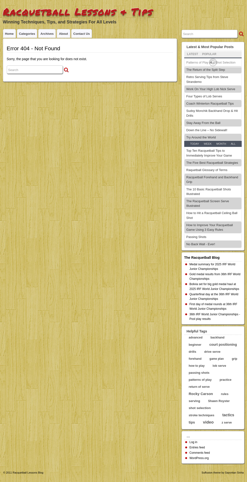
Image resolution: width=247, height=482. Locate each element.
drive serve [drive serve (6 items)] (212, 351)
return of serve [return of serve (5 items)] (199, 386)
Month (221, 143)
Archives (47, 34)
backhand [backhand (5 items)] (218, 337)
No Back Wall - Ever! (200, 244)
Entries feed (197, 447)
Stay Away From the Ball (203, 123)
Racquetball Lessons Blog (28, 472)
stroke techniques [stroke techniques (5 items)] (201, 415)
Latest (192, 54)
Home (9, 34)
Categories (27, 34)
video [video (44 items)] (208, 422)
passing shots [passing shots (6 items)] (199, 372)
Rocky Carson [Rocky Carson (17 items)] (201, 394)
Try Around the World (201, 137)
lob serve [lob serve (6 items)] (219, 365)
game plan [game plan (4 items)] (217, 358)
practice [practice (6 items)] (226, 379)
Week (208, 143)
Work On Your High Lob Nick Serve (210, 89)
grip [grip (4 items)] (234, 358)
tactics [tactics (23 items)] (228, 415)
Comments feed (200, 452)
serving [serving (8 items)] (194, 401)
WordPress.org (199, 458)
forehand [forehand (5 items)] (195, 358)
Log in (194, 442)
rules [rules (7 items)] (224, 394)
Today (194, 143)
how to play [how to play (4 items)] (197, 365)
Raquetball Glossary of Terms (206, 170)
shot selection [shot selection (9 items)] (200, 408)
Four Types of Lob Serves (204, 96)
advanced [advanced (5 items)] (196, 337)
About (63, 34)
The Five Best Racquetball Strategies (212, 163)
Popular (209, 54)
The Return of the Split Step (205, 70)
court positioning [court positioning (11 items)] (223, 344)
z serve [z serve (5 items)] (227, 422)
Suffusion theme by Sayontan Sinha (223, 472)
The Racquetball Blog (202, 257)
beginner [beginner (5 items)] (195, 344)
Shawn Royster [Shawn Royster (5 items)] (219, 401)
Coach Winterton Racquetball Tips (210, 103)
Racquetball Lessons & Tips (78, 12)
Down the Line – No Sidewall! (206, 130)
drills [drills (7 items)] (192, 351)
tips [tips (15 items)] (192, 422)
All (233, 143)
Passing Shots (196, 237)
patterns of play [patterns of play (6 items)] (200, 379)
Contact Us (81, 34)
